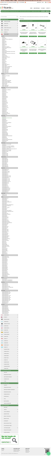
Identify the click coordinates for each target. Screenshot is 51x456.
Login (43, 2)
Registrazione (39, 2)
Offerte (43, 11)
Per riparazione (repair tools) (14, 11)
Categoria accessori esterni (35, 11)
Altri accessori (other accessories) (25, 11)
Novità (47, 11)
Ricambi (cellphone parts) (5, 11)
